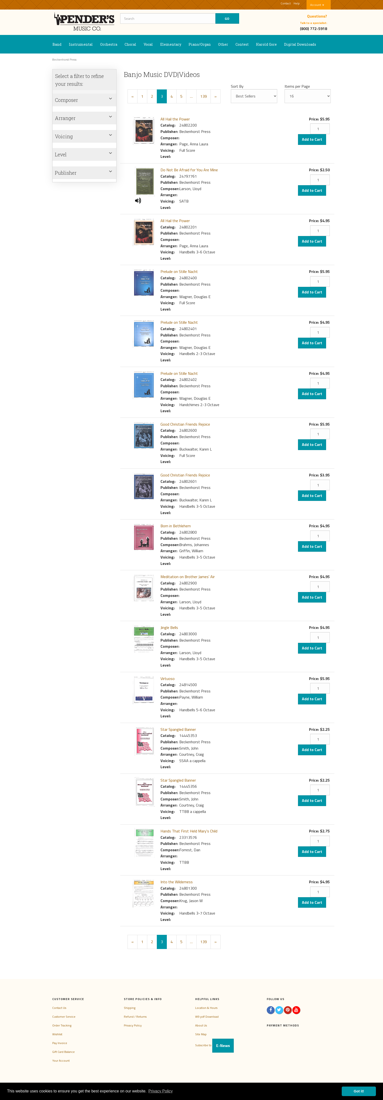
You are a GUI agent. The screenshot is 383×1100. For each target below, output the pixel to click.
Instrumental (81, 44)
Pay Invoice (59, 1043)
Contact (286, 3)
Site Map (201, 1034)
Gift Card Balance (63, 1051)
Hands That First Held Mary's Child (188, 831)
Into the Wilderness (176, 882)
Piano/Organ (200, 44)
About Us (201, 1025)
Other (223, 44)
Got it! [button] (359, 1091)
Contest (242, 44)
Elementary (170, 44)
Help (297, 3)
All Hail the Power (175, 119)
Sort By (237, 86)
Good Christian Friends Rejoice (185, 424)
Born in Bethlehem (175, 526)
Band (57, 44)
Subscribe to (214, 1045)
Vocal (148, 44)
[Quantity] (320, 128)
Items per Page (297, 86)
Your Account (61, 1060)
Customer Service (63, 1016)
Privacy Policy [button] (160, 1091)
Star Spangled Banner (178, 729)
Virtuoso (167, 678)
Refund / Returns (135, 1016)
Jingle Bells (169, 627)
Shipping (129, 1007)
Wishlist (57, 1034)
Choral (130, 44)
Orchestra (108, 44)
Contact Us (59, 1007)
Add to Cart (312, 139)
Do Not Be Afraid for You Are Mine (189, 170)
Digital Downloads (300, 44)
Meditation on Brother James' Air (187, 577)
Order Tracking (61, 1025)
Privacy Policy (133, 1025)
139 (203, 96)
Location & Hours (206, 1007)
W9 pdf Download (207, 1016)
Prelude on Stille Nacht (179, 271)
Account (317, 4)
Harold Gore (266, 44)
